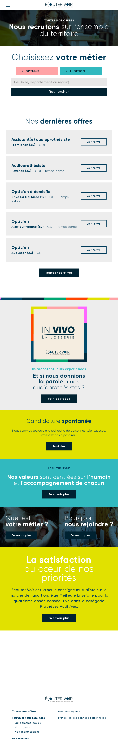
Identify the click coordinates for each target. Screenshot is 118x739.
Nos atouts (22, 727)
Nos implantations (27, 731)
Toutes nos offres (59, 272)
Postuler (59, 446)
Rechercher (59, 92)
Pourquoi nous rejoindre (28, 717)
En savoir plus (59, 494)
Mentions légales (69, 711)
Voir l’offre (94, 141)
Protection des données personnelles (82, 717)
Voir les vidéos (59, 398)
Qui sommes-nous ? (28, 722)
